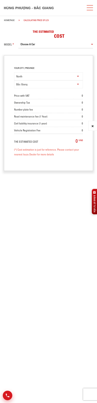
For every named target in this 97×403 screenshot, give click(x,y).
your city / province (24, 68)
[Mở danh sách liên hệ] (7, 395)
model (8, 44)
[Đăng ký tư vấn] (94, 201)
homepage (9, 20)
